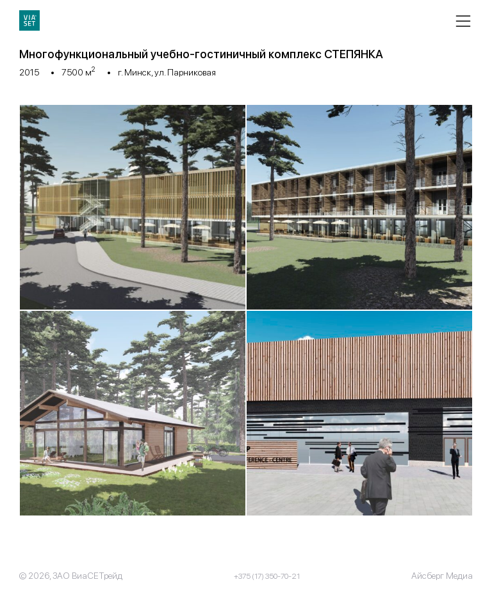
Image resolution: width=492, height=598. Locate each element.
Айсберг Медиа (442, 575)
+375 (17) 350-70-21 (267, 576)
